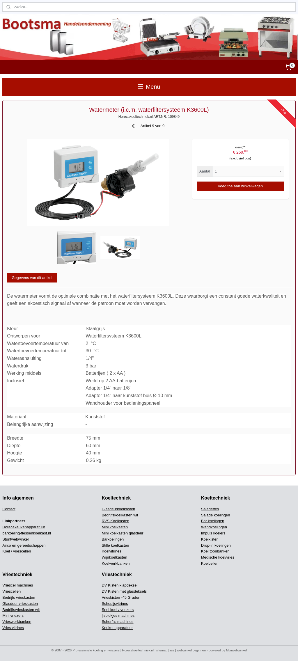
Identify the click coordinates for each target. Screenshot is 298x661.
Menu (149, 86)
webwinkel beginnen (191, 650)
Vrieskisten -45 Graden (121, 597)
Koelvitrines (111, 551)
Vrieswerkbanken (16, 621)
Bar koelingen (212, 521)
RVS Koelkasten (115, 521)
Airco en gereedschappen (23, 545)
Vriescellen (11, 591)
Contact (8, 509)
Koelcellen (210, 563)
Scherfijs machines (117, 621)
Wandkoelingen (214, 527)
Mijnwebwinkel (236, 650)
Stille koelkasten (115, 545)
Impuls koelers (213, 533)
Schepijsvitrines (115, 603)
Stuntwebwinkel (15, 539)
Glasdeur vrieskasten (20, 603)
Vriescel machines (17, 585)
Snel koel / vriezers (118, 609)
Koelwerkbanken (116, 563)
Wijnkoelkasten (114, 557)
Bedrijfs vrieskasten (18, 597)
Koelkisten (210, 539)
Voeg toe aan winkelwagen (240, 186)
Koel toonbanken (215, 551)
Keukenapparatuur (117, 628)
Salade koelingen (215, 515)
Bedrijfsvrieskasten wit (21, 609)
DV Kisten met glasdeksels (124, 591)
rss (172, 650)
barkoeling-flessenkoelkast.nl (26, 533)
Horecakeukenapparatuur (23, 527)
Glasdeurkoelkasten (118, 509)
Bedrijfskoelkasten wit (120, 515)
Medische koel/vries (217, 557)
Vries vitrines (13, 628)
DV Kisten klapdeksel (119, 585)
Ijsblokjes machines (118, 615)
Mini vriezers (13, 615)
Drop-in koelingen (216, 545)
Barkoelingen (113, 539)
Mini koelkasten (115, 527)
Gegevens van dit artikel (32, 278)
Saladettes (210, 509)
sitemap (162, 650)
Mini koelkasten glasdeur (122, 533)
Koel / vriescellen (16, 551)
